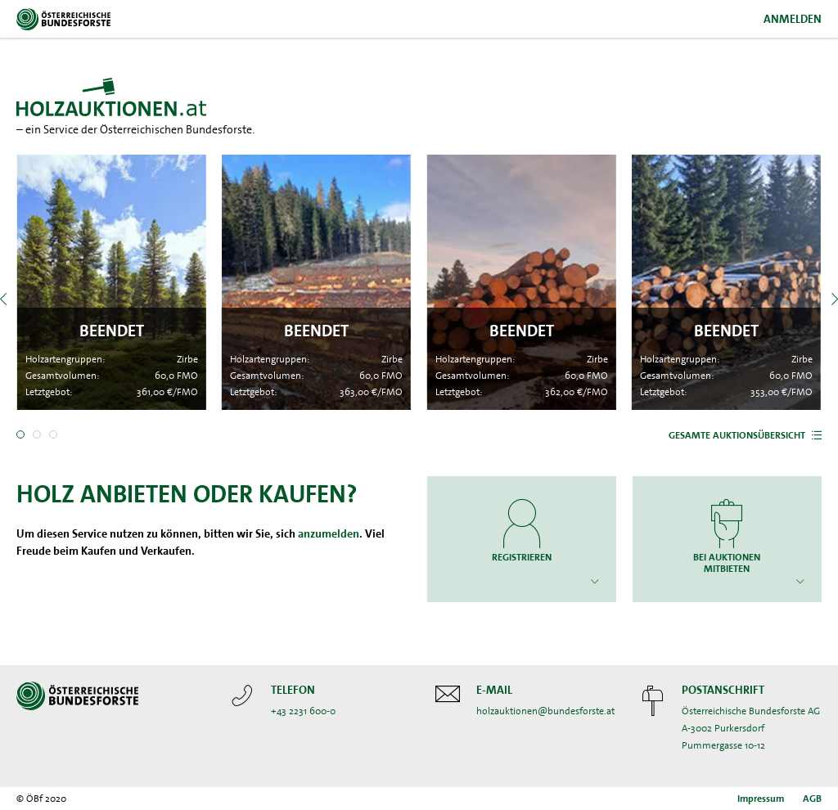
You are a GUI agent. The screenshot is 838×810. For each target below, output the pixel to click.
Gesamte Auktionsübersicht (737, 435)
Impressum (760, 798)
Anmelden (793, 18)
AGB (812, 798)
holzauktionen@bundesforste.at (545, 711)
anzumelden (328, 533)
